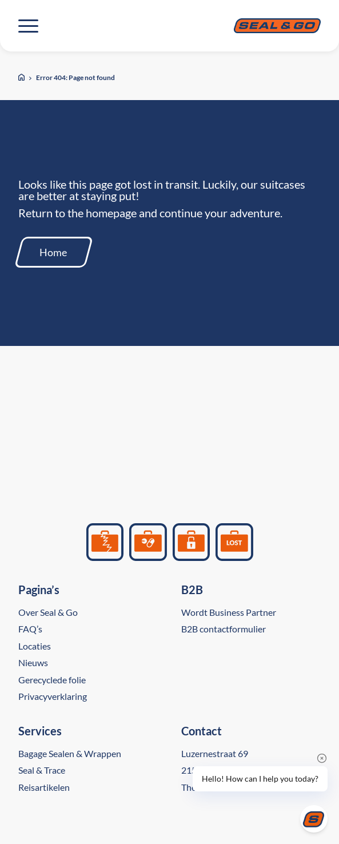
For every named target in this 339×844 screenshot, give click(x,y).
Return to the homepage (77, 213)
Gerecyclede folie (52, 679)
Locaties (34, 645)
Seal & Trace (41, 770)
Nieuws (33, 662)
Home (53, 252)
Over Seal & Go (48, 612)
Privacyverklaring (52, 696)
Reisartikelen (44, 787)
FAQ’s (30, 628)
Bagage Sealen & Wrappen (69, 753)
